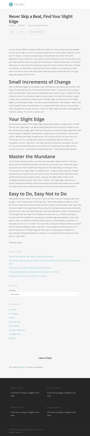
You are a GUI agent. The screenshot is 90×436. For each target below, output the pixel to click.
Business (31, 25)
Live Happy (13, 313)
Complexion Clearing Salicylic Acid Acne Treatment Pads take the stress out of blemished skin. (45, 262)
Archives (12, 290)
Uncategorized (15, 334)
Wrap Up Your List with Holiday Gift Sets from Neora (30, 268)
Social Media (14, 326)
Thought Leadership (41, 25)
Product (12, 318)
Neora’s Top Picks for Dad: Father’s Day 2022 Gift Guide (31, 256)
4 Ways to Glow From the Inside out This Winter (28, 276)
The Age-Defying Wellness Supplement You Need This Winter (33, 272)
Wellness (12, 338)
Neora (13, 25)
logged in (23, 367)
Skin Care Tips (14, 322)
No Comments (37, 32)
